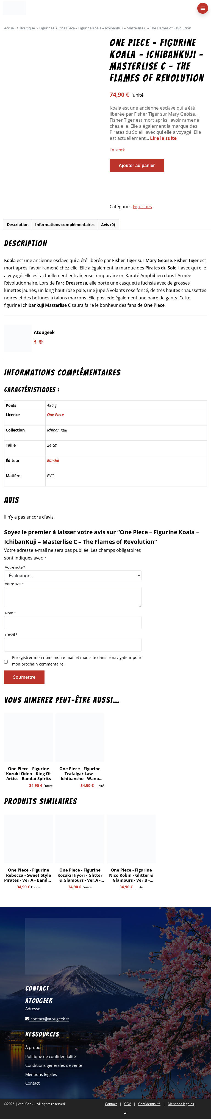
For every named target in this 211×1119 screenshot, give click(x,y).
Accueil (9, 28)
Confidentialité (149, 1104)
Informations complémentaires (65, 224)
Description (18, 224)
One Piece (55, 414)
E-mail (11, 634)
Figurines (46, 28)
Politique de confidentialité (50, 1056)
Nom (10, 612)
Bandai (53, 460)
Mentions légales (41, 1074)
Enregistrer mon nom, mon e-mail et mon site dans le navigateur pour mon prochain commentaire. (76, 661)
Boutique (27, 28)
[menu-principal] (202, 8)
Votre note (15, 567)
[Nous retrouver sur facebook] (125, 1114)
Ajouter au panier (137, 165)
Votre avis (14, 583)
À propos (33, 1047)
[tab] (17, 224)
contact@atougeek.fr (47, 1018)
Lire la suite (163, 138)
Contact (32, 1083)
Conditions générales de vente (53, 1065)
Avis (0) (108, 224)
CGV (127, 1104)
